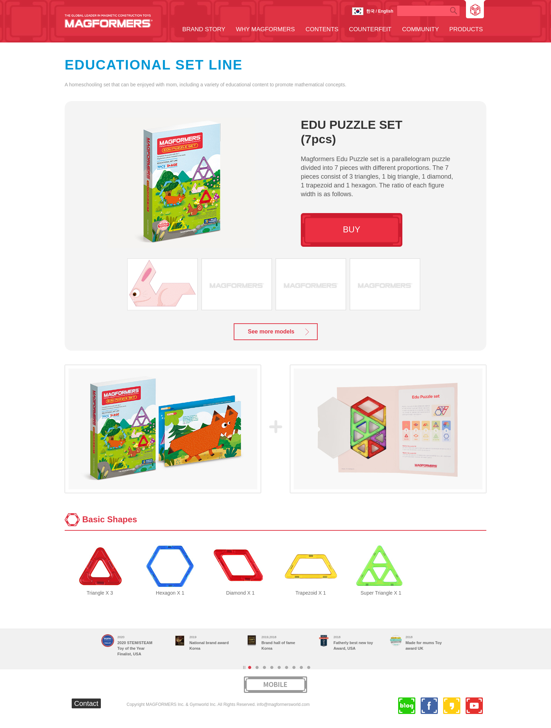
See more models (271, 332)
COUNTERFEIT (370, 29)
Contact (86, 703)
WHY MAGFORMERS (265, 29)
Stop (244, 667)
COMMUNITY (420, 29)
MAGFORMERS (109, 21)
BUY (351, 229)
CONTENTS (322, 29)
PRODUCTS (466, 29)
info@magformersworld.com (283, 704)
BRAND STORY (203, 29)
